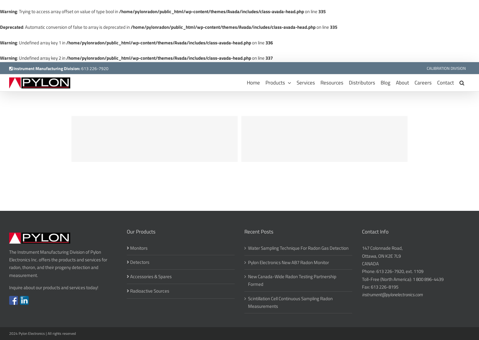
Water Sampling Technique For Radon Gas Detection (298, 248)
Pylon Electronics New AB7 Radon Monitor (288, 262)
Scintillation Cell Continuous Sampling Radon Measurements (290, 302)
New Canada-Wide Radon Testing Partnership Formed (292, 280)
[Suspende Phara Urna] (324, 139)
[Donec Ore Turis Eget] (154, 139)
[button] (461, 82)
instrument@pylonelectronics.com (392, 294)
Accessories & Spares (151, 276)
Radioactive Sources (149, 290)
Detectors (139, 262)
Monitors (139, 248)
